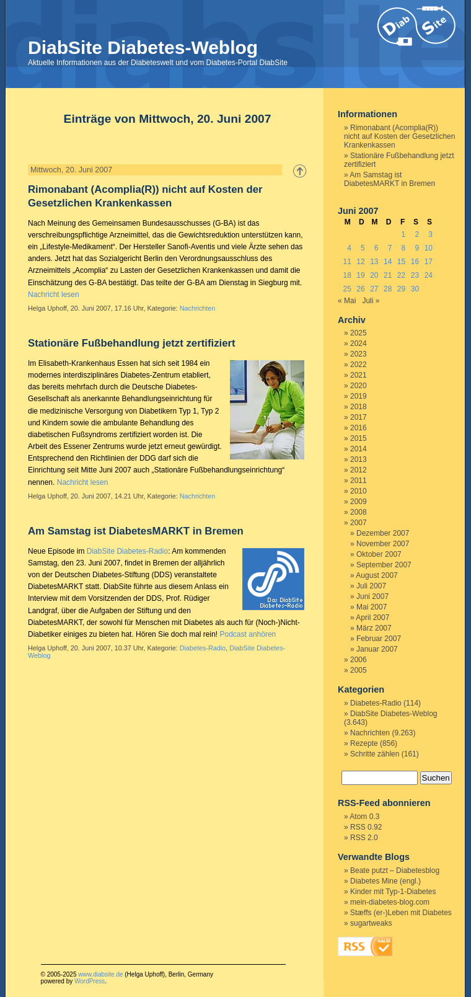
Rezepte (364, 743)
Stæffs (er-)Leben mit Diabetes (401, 912)
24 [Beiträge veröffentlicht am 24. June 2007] (429, 275)
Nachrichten (198, 308)
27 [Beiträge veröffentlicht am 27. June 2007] (374, 289)
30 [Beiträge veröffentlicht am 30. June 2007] (415, 289)
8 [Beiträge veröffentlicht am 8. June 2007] (404, 248)
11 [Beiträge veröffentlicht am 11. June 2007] (347, 261)
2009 (358, 501)
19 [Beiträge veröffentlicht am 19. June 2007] (360, 275)
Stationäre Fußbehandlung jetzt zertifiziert (132, 343)
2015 (358, 438)
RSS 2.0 (364, 837)
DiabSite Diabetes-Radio (127, 551)
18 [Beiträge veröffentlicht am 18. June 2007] (347, 275)
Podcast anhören (248, 634)
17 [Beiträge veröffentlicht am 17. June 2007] (429, 261)
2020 (358, 385)
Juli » (370, 300)
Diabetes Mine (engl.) (385, 881)
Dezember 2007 (382, 533)
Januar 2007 (377, 649)
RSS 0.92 (366, 827)
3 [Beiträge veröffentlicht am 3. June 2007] (430, 234)
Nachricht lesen (53, 294)
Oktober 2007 (379, 554)
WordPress (89, 981)
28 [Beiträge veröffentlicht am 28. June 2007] (388, 289)
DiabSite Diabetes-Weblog (143, 47)
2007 (358, 522)
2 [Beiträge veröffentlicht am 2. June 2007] (417, 234)
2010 (358, 491)
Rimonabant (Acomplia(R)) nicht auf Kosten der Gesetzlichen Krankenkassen (399, 136)
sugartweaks (371, 923)
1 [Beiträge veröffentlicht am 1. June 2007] (404, 234)
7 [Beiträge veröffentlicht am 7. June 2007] (390, 248)
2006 (358, 659)
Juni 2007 (372, 596)
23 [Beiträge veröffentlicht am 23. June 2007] (415, 275)
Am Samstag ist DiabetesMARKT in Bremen (136, 531)
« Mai (347, 300)
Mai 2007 (371, 607)
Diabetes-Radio (203, 648)
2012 (358, 470)
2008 (358, 512)
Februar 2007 (378, 638)
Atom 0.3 (364, 816)
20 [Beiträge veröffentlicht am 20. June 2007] (374, 275)
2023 (358, 354)
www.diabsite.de (100, 974)
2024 (358, 343)
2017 (358, 417)
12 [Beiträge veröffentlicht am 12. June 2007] (360, 261)
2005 (358, 670)
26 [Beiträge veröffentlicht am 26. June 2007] (360, 289)
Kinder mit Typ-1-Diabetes (393, 891)
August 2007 (376, 575)
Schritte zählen (374, 754)
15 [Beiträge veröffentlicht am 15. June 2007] (401, 261)
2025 (358, 333)
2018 (358, 406)
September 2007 (384, 565)
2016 (358, 427)
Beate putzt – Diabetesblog (394, 870)
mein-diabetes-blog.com (389, 902)
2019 (358, 396)
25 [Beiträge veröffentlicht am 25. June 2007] (347, 289)
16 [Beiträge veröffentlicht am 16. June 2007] (415, 261)
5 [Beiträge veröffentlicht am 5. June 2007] (363, 248)
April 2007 (372, 617)
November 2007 (382, 543)
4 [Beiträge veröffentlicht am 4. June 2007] (349, 248)
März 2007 (374, 628)
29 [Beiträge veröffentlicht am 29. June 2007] (401, 289)
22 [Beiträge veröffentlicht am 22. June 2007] (401, 275)
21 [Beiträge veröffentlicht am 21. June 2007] (388, 275)
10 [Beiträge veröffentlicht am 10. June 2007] (429, 248)
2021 (358, 375)
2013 (358, 459)
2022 (358, 364)
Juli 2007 (371, 586)
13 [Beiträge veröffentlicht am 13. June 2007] (374, 261)
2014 (358, 449)
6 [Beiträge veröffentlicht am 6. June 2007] (376, 248)
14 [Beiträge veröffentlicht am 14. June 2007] (388, 261)
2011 (358, 480)
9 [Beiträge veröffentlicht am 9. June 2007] (417, 248)
